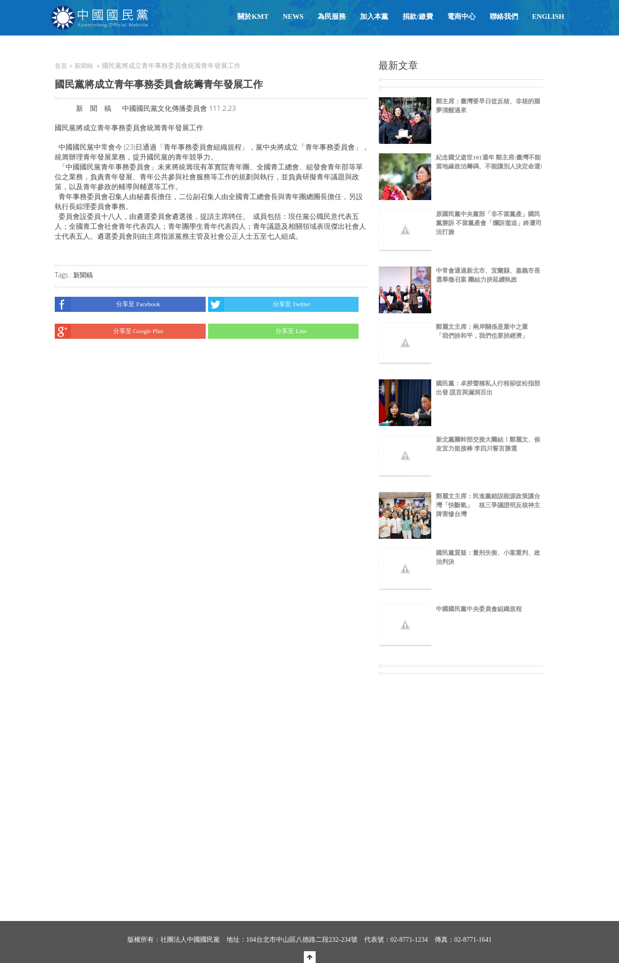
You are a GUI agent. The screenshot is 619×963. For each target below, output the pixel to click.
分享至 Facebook (107, 304)
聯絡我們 (504, 16)
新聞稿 (84, 65)
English (548, 16)
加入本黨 (374, 16)
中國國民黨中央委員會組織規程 (479, 608)
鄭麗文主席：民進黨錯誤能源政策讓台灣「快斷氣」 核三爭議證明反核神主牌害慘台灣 (488, 505)
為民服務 (332, 16)
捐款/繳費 (417, 16)
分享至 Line (257, 331)
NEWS (293, 16)
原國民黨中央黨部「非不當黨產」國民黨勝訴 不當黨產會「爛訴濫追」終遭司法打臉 (489, 222)
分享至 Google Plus (109, 331)
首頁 (61, 65)
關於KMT (252, 16)
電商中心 (461, 16)
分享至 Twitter (259, 304)
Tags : (64, 274)
